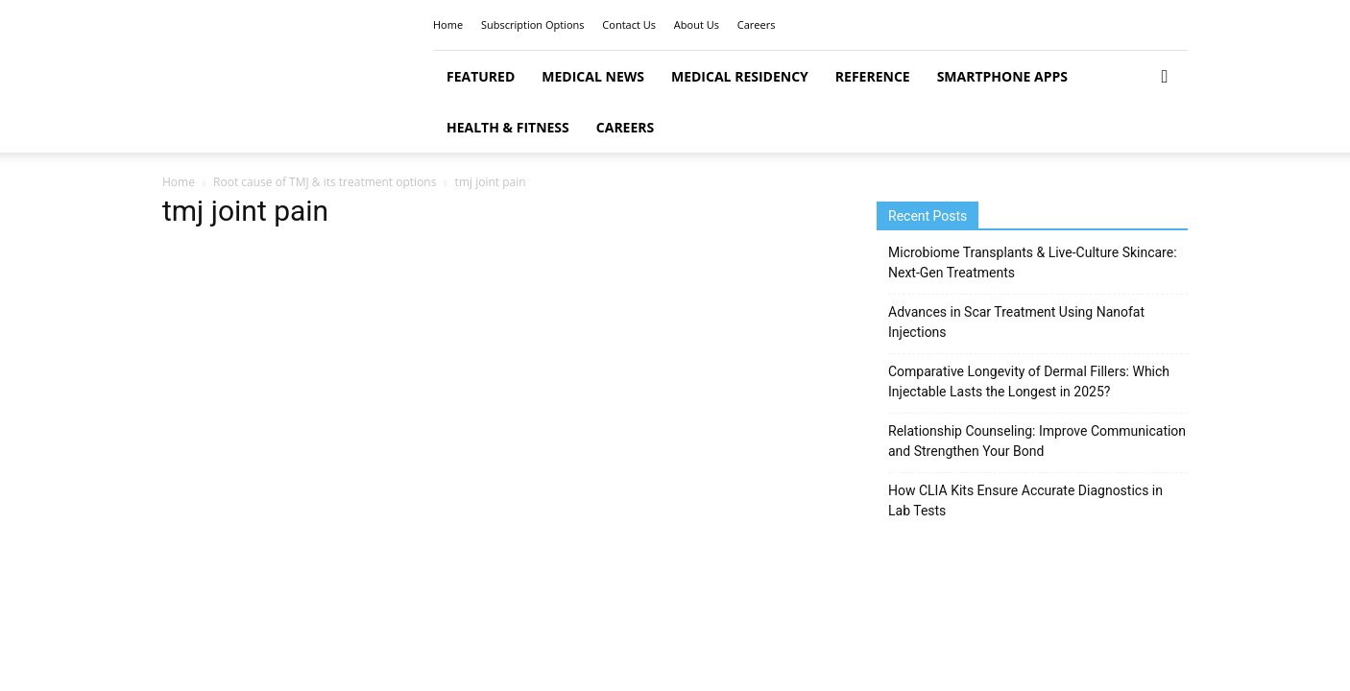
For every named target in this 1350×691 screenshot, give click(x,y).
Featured (480, 76)
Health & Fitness (507, 127)
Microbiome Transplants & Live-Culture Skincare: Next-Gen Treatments (1032, 262)
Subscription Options (533, 24)
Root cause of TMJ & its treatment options (324, 182)
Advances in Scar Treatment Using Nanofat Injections (1016, 322)
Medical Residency (739, 76)
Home (448, 24)
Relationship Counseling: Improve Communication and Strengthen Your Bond (1037, 441)
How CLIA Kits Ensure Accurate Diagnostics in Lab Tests (1025, 500)
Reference (872, 76)
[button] (1165, 77)
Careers (756, 24)
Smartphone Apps (1002, 76)
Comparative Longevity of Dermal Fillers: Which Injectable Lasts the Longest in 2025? (1028, 381)
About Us (696, 24)
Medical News (593, 76)
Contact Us (629, 24)
